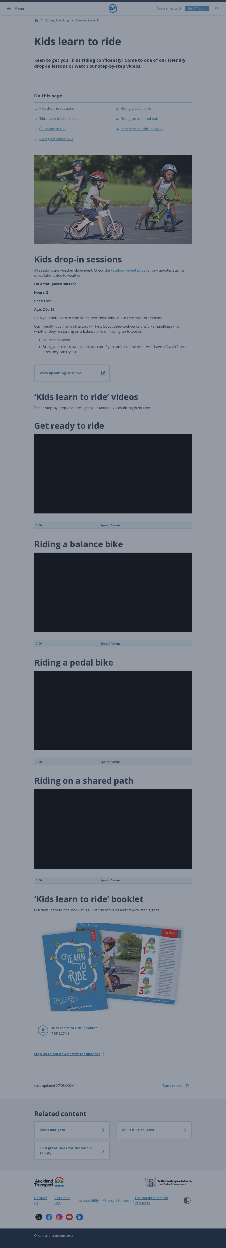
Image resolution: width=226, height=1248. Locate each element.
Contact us (40, 1200)
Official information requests (151, 1200)
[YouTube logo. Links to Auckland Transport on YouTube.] (69, 1217)
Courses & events (87, 20)
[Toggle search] (219, 8)
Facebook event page (128, 270)
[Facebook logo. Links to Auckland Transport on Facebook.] (49, 1217)
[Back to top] (176, 1085)
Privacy (109, 1200)
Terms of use (62, 1200)
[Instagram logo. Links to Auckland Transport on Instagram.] (59, 1217)
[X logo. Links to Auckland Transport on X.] (39, 1217)
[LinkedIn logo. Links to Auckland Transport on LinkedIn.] (79, 1217)
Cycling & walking (57, 20)
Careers (125, 1200)
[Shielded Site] (187, 1200)
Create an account (168, 8)
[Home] (113, 8)
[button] (71, 1030)
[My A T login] (196, 8)
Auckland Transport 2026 (55, 1236)
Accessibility (89, 1200)
